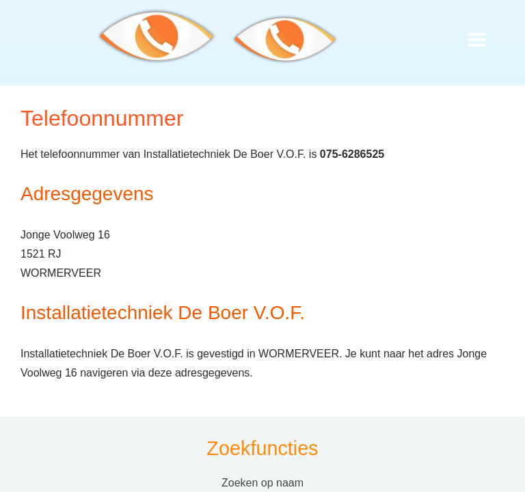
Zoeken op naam (262, 483)
